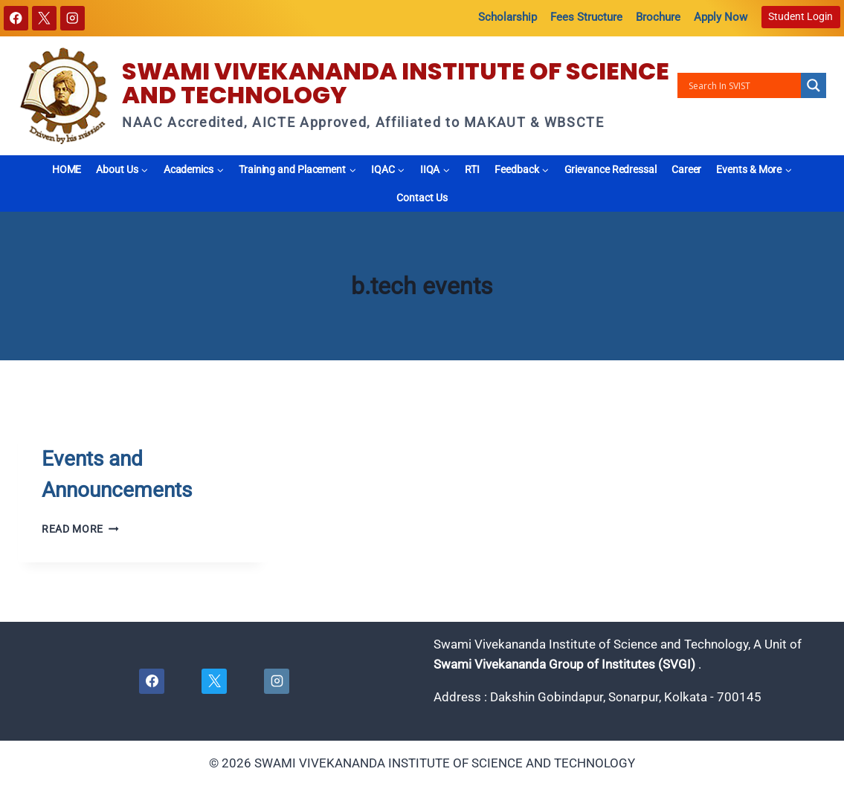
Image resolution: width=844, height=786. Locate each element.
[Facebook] (16, 18)
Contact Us (421, 198)
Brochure (658, 17)
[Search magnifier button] (813, 85)
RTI (472, 169)
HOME (67, 169)
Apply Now (720, 17)
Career (686, 169)
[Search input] (743, 85)
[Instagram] (72, 18)
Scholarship (507, 17)
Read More (80, 529)
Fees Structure (586, 17)
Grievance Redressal (610, 169)
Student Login (800, 16)
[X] (44, 18)
